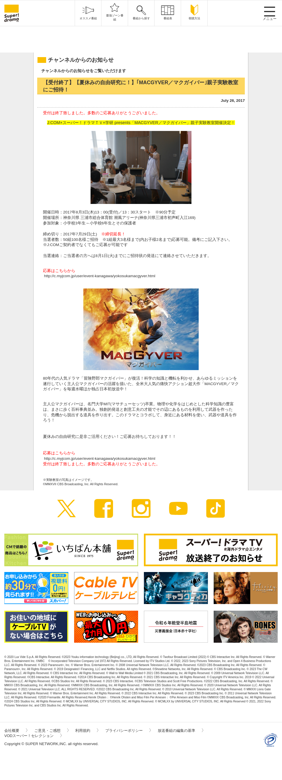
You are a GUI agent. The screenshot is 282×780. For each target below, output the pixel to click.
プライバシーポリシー (128, 730)
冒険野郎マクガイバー (104, 378)
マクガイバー (67, 404)
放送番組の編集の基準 (180, 730)
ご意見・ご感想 (51, 730)
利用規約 (86, 730)
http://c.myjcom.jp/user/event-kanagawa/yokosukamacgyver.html (99, 276)
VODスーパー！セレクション (33, 736)
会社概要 (15, 730)
